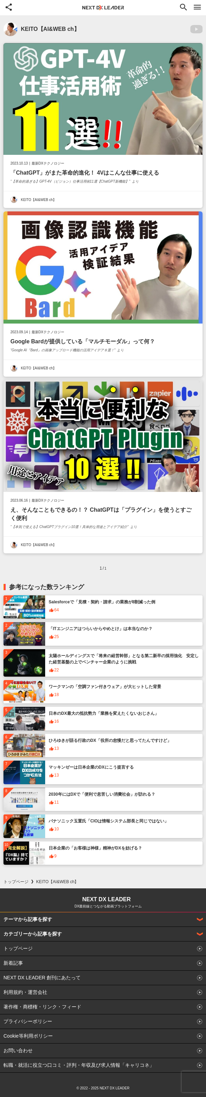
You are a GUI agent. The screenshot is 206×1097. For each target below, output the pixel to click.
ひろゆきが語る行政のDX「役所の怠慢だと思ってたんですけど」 (110, 740)
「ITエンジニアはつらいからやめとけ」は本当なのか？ (101, 628)
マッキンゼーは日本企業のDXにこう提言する (91, 767)
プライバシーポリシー (27, 1021)
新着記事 (13, 963)
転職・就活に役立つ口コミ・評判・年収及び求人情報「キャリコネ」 (78, 1065)
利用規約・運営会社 (25, 992)
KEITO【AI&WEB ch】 (38, 200)
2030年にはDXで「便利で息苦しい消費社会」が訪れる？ (102, 794)
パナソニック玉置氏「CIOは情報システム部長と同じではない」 (108, 821)
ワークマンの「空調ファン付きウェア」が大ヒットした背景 (105, 686)
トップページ (15, 881)
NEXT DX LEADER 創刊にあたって (42, 977)
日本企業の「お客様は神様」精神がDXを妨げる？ (95, 848)
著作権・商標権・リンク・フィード (42, 1007)
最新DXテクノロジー (48, 163)
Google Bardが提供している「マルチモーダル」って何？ (82, 341)
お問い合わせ (18, 1050)
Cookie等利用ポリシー (28, 1036)
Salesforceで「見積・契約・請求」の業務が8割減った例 (102, 602)
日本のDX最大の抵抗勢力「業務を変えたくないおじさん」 (104, 713)
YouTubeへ (196, 29)
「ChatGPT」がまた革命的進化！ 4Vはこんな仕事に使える (84, 173)
